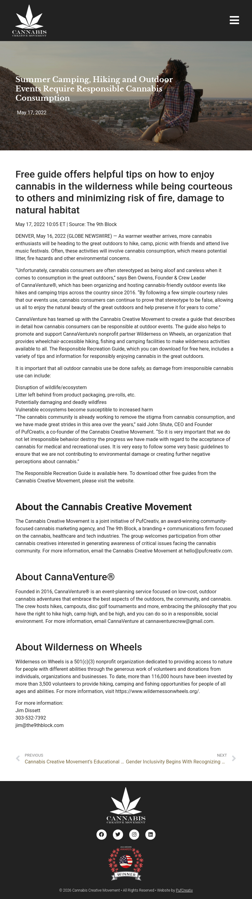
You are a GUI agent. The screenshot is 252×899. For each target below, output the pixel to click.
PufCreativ (184, 890)
